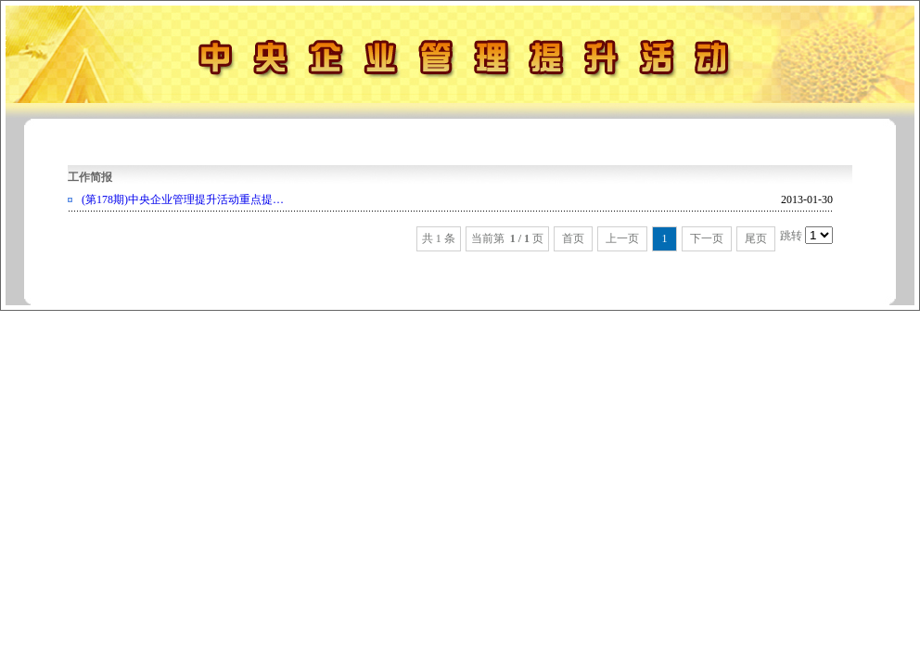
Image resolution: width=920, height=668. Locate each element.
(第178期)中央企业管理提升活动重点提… (183, 199)
